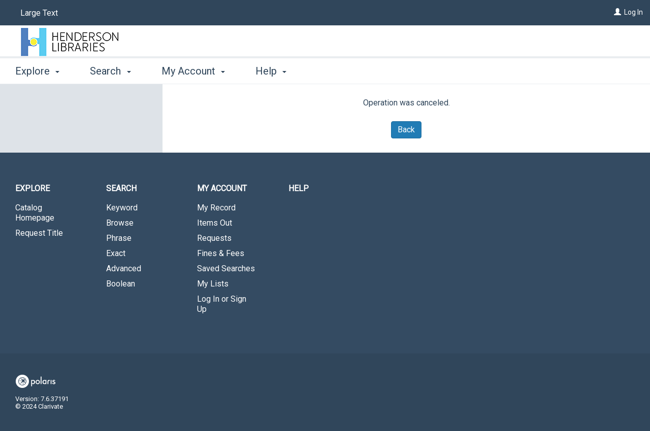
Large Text (39, 13)
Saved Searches (226, 268)
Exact (115, 253)
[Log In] (617, 12)
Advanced (123, 268)
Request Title (39, 233)
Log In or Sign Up (221, 304)
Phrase (119, 238)
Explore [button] (37, 71)
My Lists (213, 284)
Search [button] (110, 71)
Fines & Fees (220, 253)
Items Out (214, 223)
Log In (633, 12)
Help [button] (270, 71)
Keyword (122, 207)
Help (298, 188)
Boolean (120, 284)
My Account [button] (193, 71)
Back (406, 129)
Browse (120, 223)
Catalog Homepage (34, 213)
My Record (216, 207)
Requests (214, 238)
